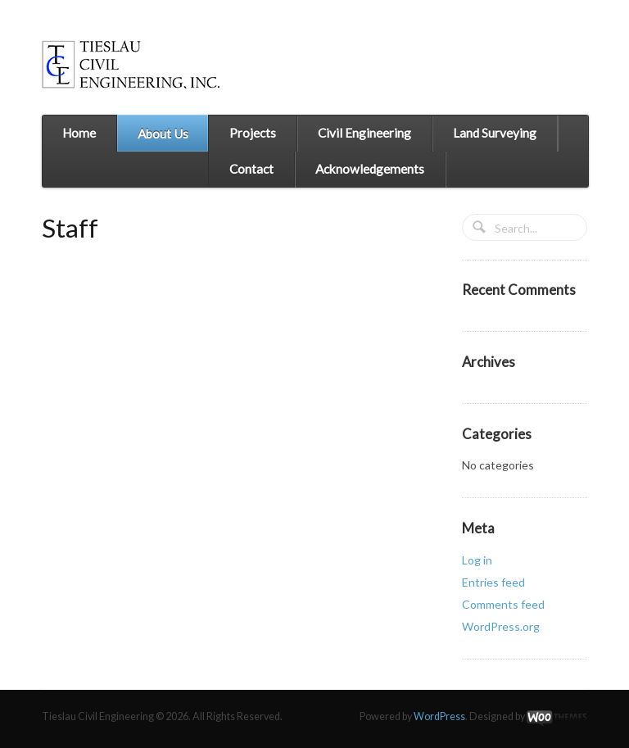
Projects (252, 132)
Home (79, 132)
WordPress (439, 716)
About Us (163, 133)
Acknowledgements (369, 168)
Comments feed (503, 604)
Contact (251, 168)
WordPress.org (501, 626)
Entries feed (493, 582)
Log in (477, 560)
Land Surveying (494, 132)
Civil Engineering (364, 132)
